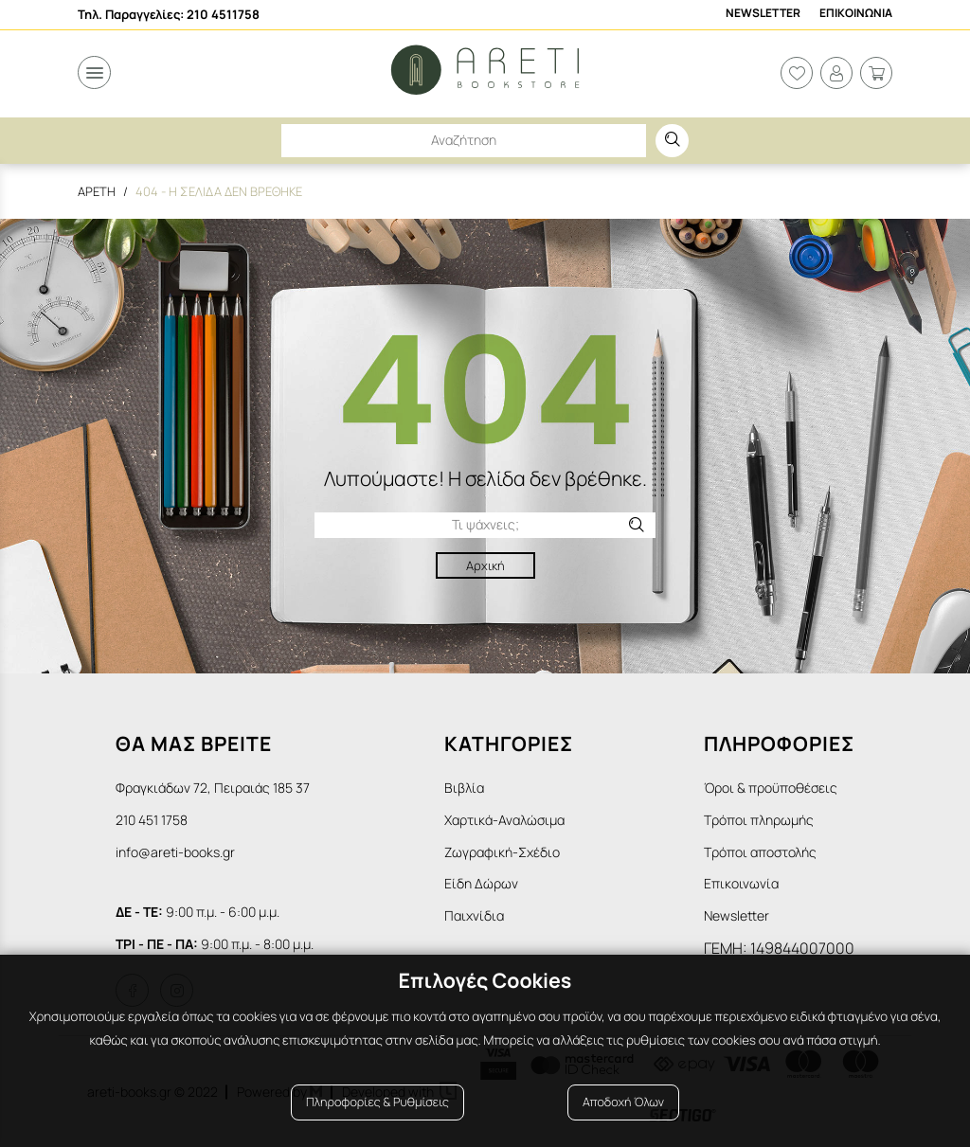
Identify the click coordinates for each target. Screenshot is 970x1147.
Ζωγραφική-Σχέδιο (502, 852)
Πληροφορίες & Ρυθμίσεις (377, 1102)
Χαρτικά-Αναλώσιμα (504, 820)
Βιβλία (464, 788)
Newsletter (763, 13)
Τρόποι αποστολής (760, 852)
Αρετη (97, 191)
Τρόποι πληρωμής (759, 820)
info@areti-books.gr (175, 852)
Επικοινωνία (741, 883)
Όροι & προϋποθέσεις (770, 788)
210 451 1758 (152, 820)
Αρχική (485, 565)
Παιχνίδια (474, 915)
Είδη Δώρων (481, 883)
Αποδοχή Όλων (623, 1102)
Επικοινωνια (855, 13)
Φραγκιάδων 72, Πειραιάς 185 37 (213, 788)
